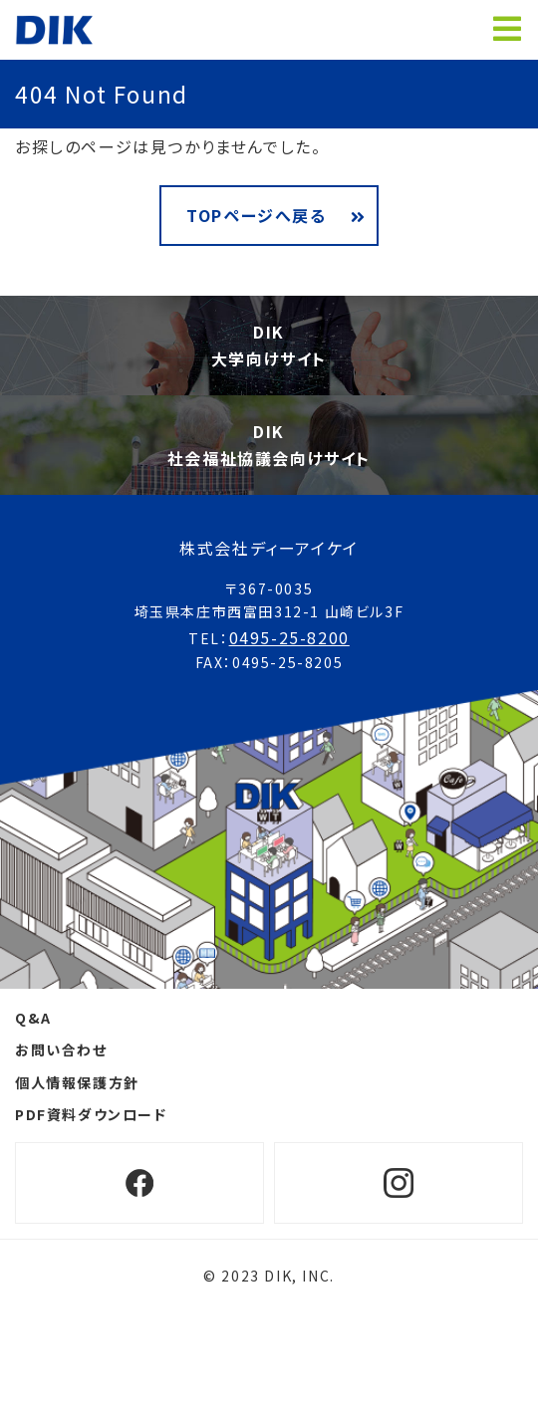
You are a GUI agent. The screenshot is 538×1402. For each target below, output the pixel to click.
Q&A (33, 1018)
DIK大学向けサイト (269, 345)
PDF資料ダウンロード (91, 1114)
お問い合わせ (61, 1049)
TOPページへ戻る (256, 215)
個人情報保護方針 (77, 1082)
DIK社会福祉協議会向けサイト (269, 444)
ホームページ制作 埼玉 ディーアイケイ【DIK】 (54, 30)
